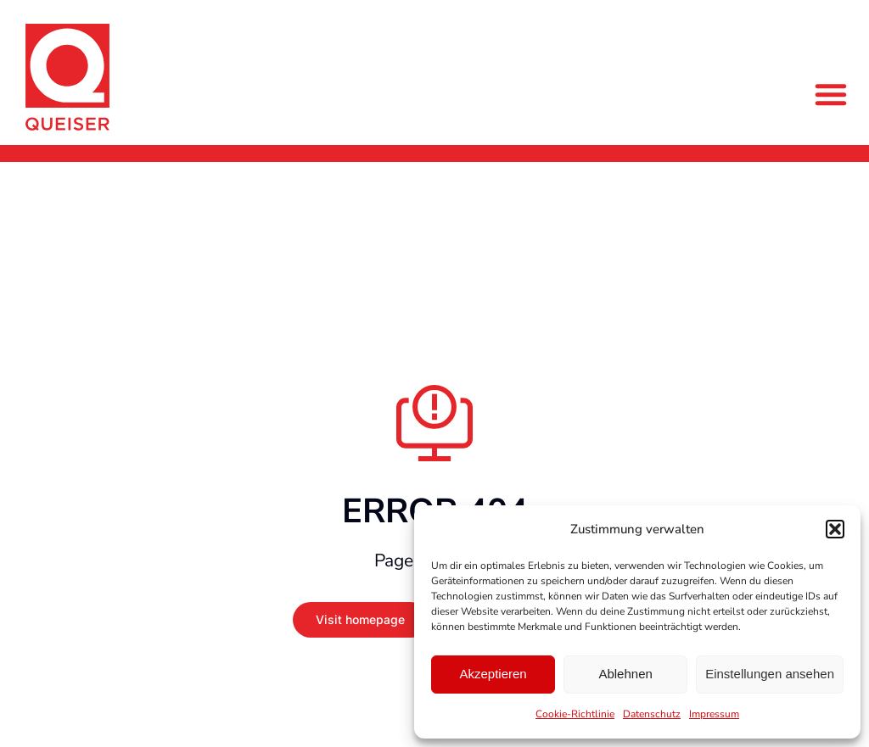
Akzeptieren (492, 673)
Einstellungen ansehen (769, 673)
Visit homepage (360, 619)
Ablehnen (625, 673)
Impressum (714, 714)
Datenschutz (652, 714)
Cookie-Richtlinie (574, 714)
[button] (835, 529)
